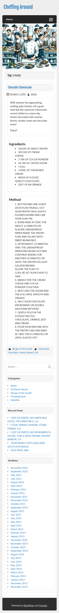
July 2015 (16, 514)
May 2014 (16, 565)
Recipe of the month (22, 348)
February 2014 (18, 576)
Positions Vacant (19, 389)
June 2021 (16, 478)
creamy (22, 352)
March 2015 (17, 529)
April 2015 (16, 525)
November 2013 (19, 586)
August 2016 (17, 482)
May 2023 (16, 475)
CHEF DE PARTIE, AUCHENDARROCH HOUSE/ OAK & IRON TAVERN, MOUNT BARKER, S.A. (29, 436)
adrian (34, 94)
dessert (30, 352)
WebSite (15, 400)
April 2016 (16, 485)
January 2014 (18, 579)
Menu (9, 19)
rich (36, 352)
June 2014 (16, 561)
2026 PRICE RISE (20, 450)
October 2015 (18, 503)
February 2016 (18, 489)
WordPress (29, 605)
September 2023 (19, 471)
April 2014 (16, 568)
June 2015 (16, 518)
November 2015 (19, 500)
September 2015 (19, 507)
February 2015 (18, 532)
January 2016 (18, 493)
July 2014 (16, 558)
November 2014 (19, 543)
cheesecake (43, 348)
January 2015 (18, 536)
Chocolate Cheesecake (20, 87)
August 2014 (17, 554)
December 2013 (19, 583)
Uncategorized (18, 396)
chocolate (13, 352)
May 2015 (16, 521)
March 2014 (17, 572)
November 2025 (19, 467)
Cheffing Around (18, 7)
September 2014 (19, 550)
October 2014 (18, 547)
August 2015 (17, 511)
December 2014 (19, 539)
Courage (43, 605)
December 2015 (19, 496)
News (14, 385)
